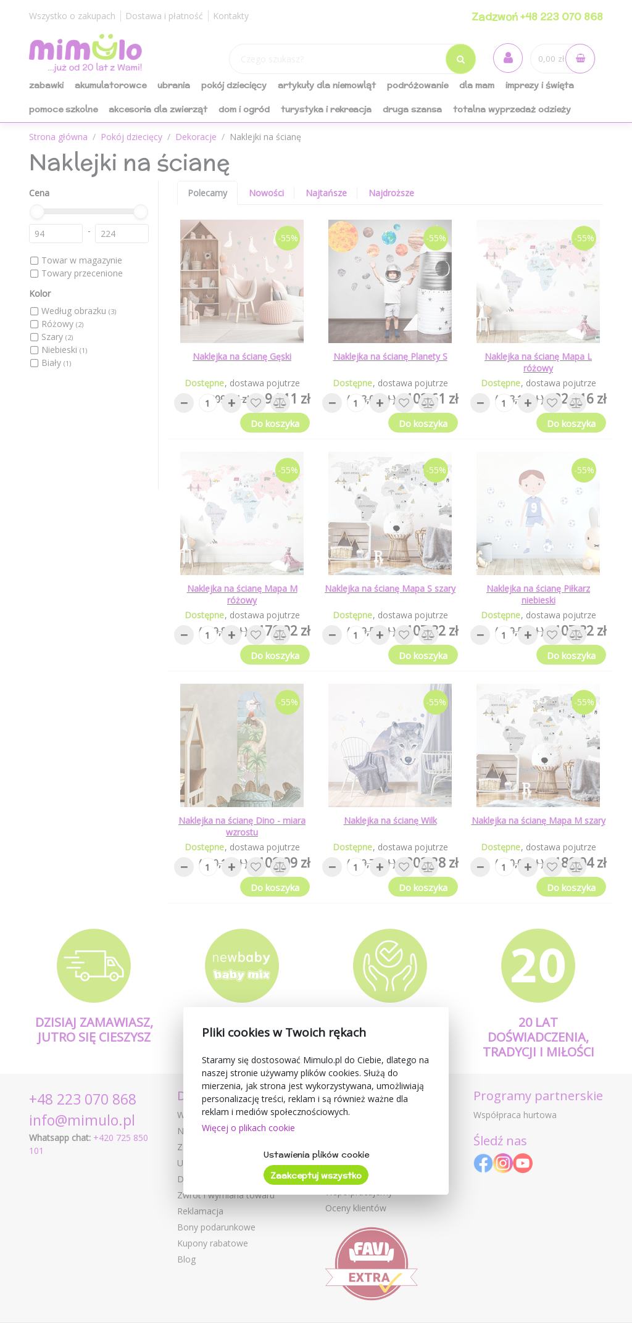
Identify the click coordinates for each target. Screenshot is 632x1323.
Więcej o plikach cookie (248, 1128)
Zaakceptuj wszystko (316, 1175)
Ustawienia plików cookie (316, 1154)
